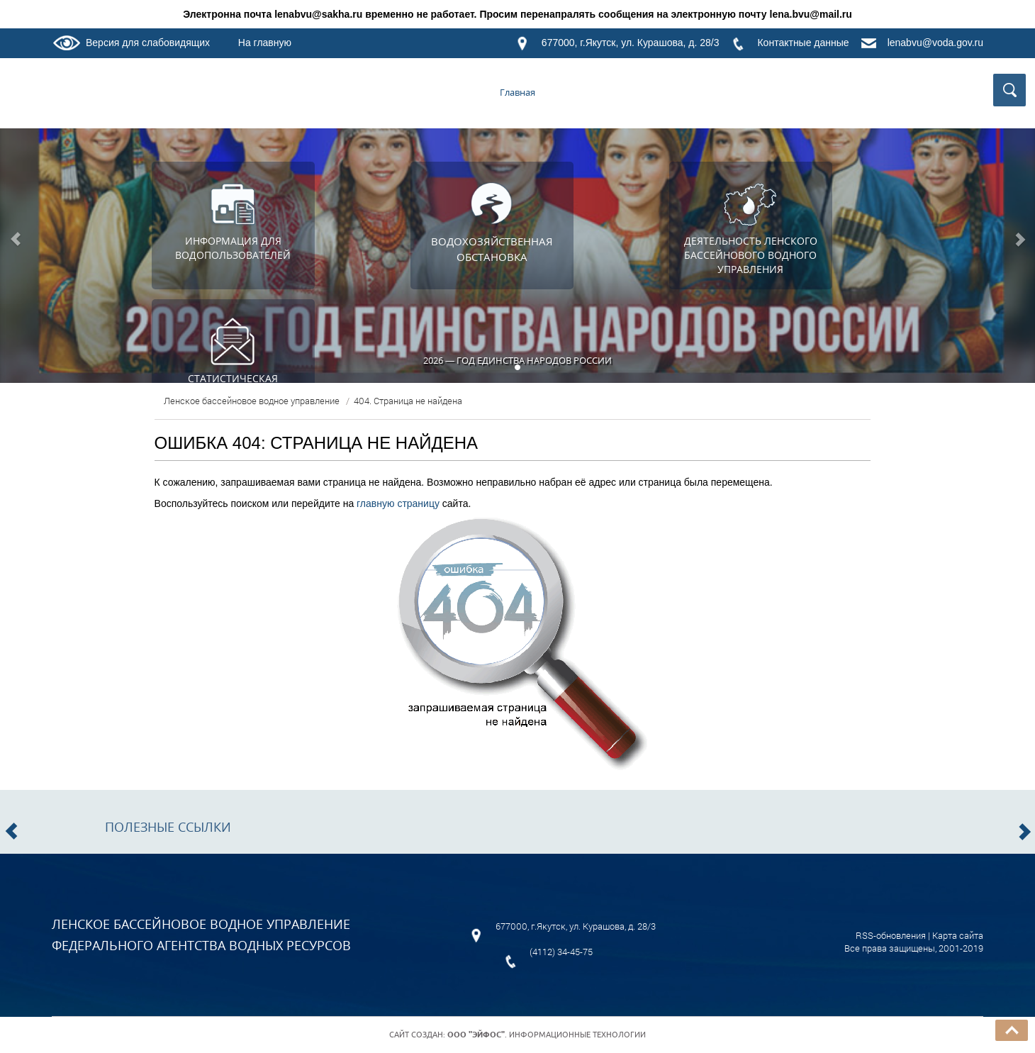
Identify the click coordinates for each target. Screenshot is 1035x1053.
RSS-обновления (891, 935)
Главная (517, 92)
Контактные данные (803, 42)
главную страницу (398, 503)
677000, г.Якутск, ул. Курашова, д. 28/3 (631, 42)
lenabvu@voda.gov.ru (935, 42)
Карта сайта (957, 935)
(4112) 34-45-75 (561, 951)
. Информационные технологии (546, 1034)
